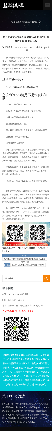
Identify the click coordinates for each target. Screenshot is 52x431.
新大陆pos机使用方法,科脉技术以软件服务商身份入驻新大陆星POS (24, 259)
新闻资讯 (36, 21)
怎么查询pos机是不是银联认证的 (23, 87)
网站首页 (26, 21)
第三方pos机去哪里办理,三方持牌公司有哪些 (28, 265)
